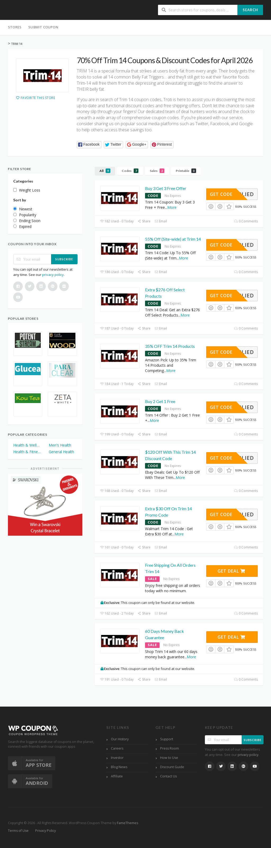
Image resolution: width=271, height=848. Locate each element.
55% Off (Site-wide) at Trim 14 (173, 238)
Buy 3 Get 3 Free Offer (165, 188)
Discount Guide (172, 767)
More (172, 207)
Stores (14, 27)
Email (161, 221)
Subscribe (64, 259)
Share (144, 221)
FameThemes (127, 823)
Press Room (169, 748)
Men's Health (60, 445)
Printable (186, 170)
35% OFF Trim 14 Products (170, 346)
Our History (120, 739)
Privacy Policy (45, 830)
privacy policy (53, 274)
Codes (130, 170)
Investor (117, 757)
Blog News (119, 767)
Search (250, 10)
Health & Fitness (27, 451)
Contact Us (168, 776)
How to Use (169, 757)
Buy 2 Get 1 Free (160, 401)
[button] (89, 144)
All (105, 170)
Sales (157, 170)
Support (166, 739)
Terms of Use (18, 830)
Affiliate (117, 776)
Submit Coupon (43, 27)
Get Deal (231, 571)
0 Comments (246, 221)
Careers (117, 748)
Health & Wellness (27, 445)
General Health (61, 451)
